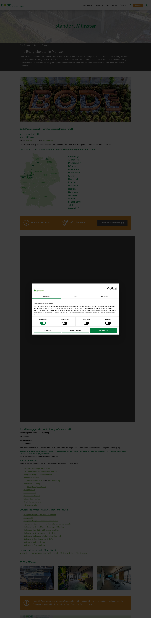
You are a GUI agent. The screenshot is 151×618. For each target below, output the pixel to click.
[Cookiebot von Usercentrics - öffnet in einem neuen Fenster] (108, 288)
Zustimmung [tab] (46, 296)
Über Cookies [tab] (104, 296)
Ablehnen (47, 330)
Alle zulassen (103, 330)
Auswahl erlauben (75, 330)
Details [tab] (75, 296)
